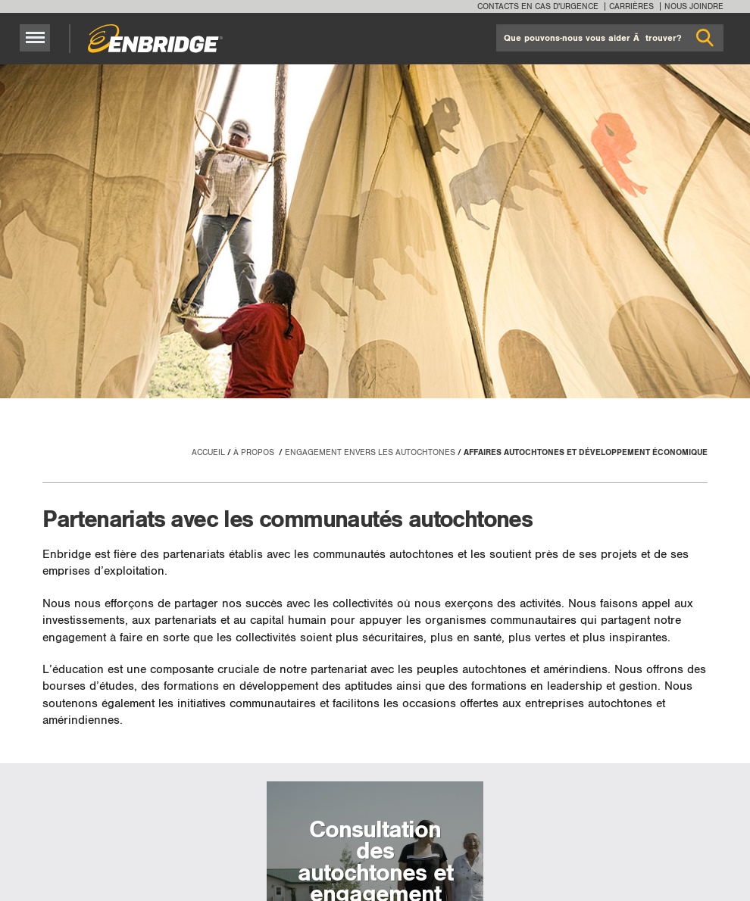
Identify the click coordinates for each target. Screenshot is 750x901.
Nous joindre (693, 6)
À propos (255, 452)
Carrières (631, 6)
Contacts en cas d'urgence (537, 6)
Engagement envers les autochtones (370, 452)
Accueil (208, 452)
